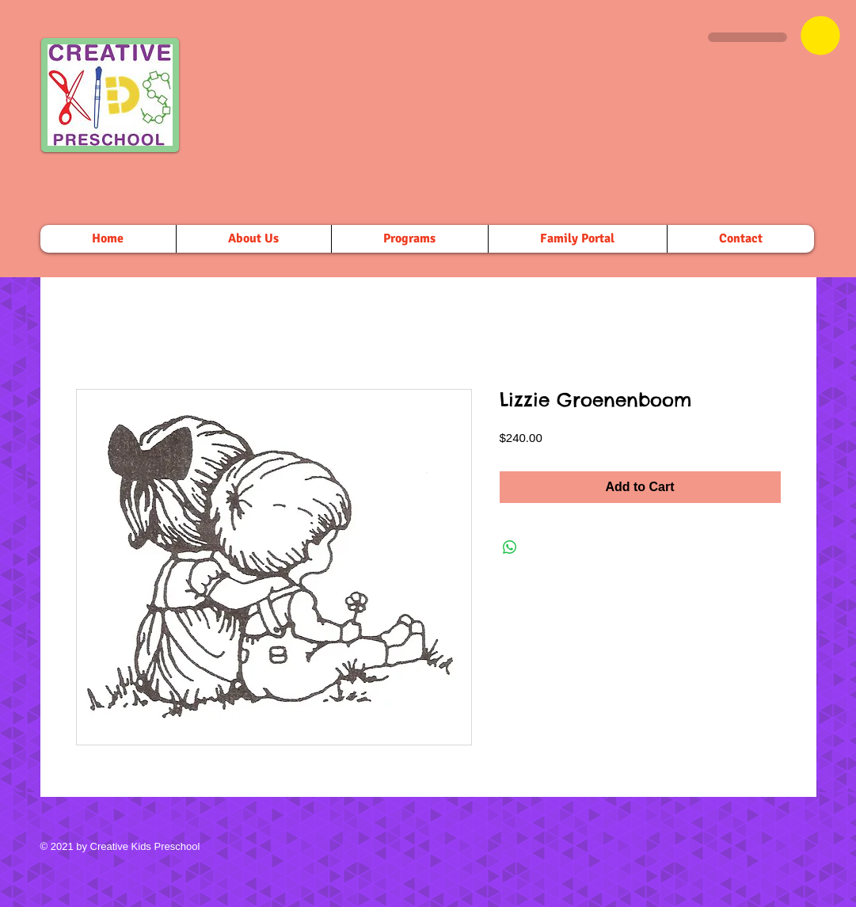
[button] (820, 35)
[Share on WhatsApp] (509, 547)
